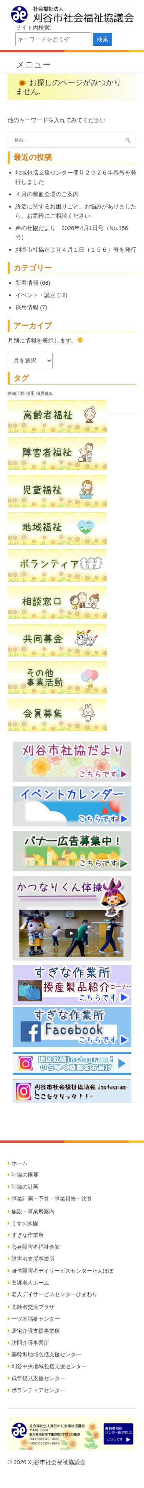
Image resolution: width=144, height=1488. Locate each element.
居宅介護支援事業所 (36, 1331)
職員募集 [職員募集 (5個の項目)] (44, 393)
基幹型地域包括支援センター (46, 1354)
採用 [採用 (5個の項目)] (30, 393)
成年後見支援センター (38, 1378)
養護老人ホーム (30, 1283)
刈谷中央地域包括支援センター (49, 1366)
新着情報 (26, 282)
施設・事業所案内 (33, 1211)
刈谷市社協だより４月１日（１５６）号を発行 (75, 249)
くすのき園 (25, 1223)
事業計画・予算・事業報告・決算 (52, 1199)
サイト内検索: (33, 27)
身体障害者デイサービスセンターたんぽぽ (63, 1271)
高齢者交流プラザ (33, 1307)
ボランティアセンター (38, 1390)
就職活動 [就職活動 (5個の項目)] (16, 393)
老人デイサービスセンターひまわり (55, 1294)
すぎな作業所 (28, 1235)
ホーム (20, 1163)
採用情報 (26, 307)
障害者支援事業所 (33, 1259)
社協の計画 (25, 1187)
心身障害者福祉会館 (36, 1247)
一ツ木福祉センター (36, 1319)
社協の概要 (25, 1175)
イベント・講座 (35, 295)
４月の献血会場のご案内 (47, 194)
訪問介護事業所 (30, 1343)
